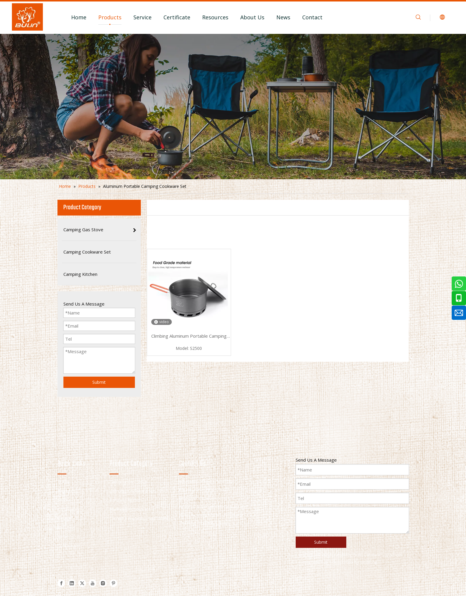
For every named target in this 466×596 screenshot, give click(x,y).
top (453, 570)
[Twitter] (82, 583)
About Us (252, 17)
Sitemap (320, 562)
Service (142, 17)
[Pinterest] (113, 583)
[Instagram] (103, 583)
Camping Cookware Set (132, 491)
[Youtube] (92, 583)
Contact (312, 17)
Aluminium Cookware (130, 509)
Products (109, 17)
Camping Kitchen (126, 500)
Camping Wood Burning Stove (139, 518)
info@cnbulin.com (208, 498)
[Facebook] (61, 583)
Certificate (176, 17)
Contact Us (68, 545)
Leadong (368, 562)
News (283, 17)
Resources (215, 17)
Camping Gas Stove (128, 482)
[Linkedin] (72, 583)
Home (78, 17)
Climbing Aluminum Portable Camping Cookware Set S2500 (189, 336)
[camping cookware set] (233, 106)
